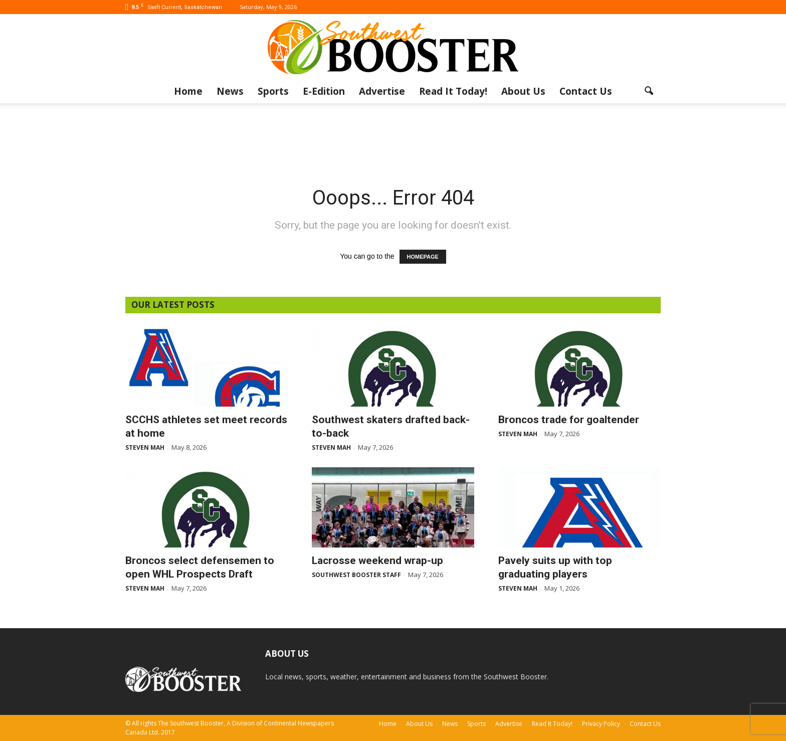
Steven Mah (144, 447)
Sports (273, 91)
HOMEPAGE (423, 257)
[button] (649, 91)
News (230, 91)
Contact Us (585, 91)
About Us (523, 91)
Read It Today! (453, 91)
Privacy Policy (601, 723)
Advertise (382, 91)
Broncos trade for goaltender (568, 420)
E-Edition (324, 91)
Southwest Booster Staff (356, 575)
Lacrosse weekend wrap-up (377, 560)
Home (188, 91)
